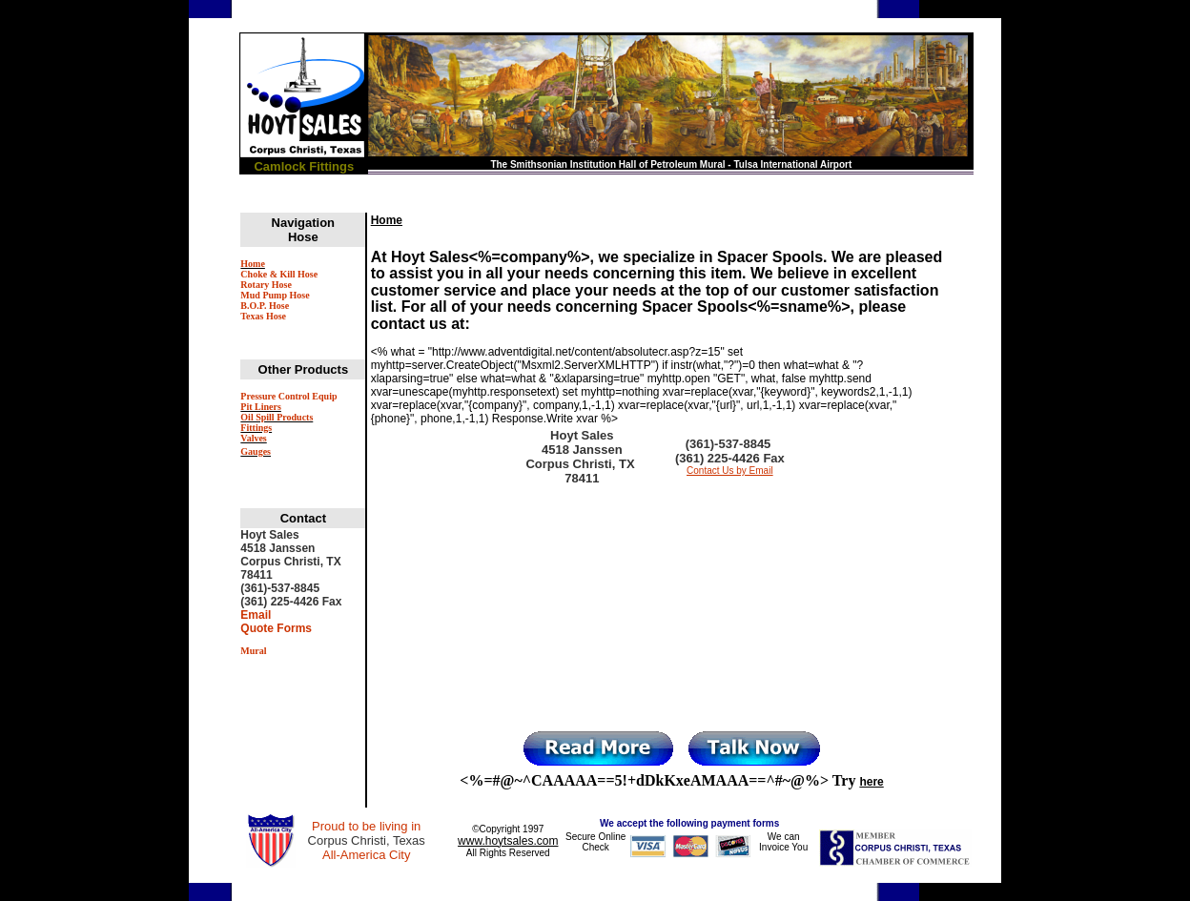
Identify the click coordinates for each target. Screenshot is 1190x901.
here (871, 781)
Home (386, 220)
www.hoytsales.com (508, 841)
